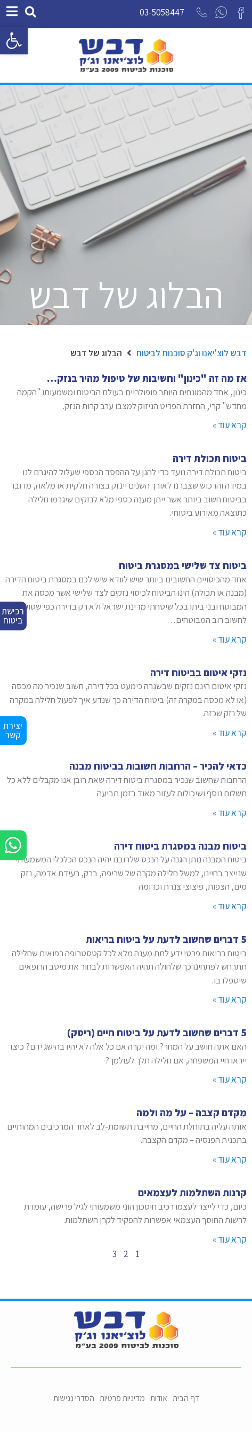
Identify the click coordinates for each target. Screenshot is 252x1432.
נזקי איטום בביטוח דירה (198, 672)
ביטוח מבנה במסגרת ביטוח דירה (180, 845)
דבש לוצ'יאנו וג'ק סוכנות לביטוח (191, 353)
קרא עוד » (230, 425)
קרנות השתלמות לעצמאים (192, 1192)
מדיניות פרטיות (122, 1398)
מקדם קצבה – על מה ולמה (191, 1112)
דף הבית (186, 1398)
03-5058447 (162, 12)
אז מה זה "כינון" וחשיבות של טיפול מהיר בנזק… (147, 378)
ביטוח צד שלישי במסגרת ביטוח (183, 565)
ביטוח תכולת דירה (210, 458)
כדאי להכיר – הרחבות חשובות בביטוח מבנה (158, 765)
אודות (158, 1398)
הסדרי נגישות (73, 1398)
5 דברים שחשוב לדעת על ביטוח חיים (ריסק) (157, 1032)
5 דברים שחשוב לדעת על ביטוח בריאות (166, 939)
